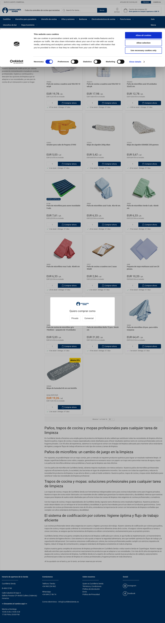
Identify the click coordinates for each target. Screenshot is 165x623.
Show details (135, 33)
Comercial (89, 318)
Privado (74, 318)
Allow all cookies (143, 6)
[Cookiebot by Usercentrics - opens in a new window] (16, 33)
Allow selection (143, 14)
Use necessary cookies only (143, 21)
